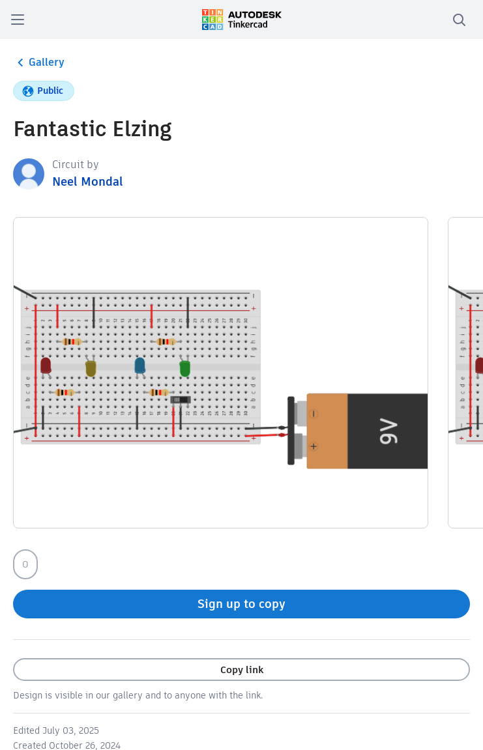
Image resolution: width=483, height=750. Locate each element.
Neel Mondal (87, 181)
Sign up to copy (241, 604)
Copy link (241, 669)
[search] (459, 19)
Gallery (39, 62)
